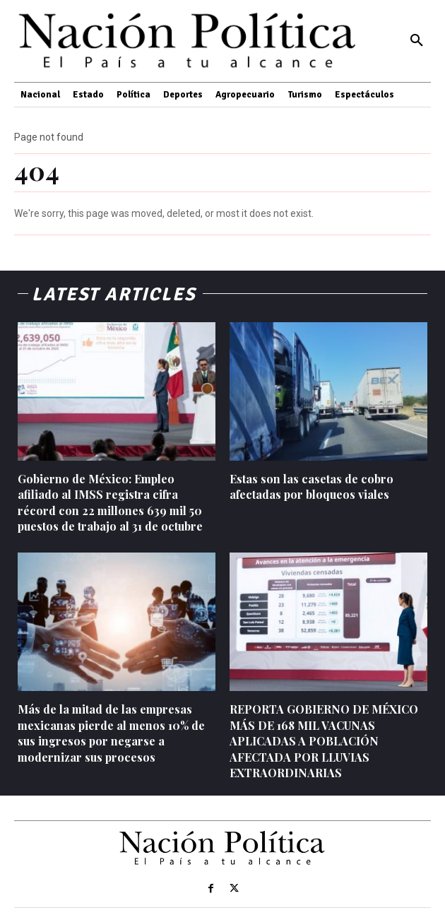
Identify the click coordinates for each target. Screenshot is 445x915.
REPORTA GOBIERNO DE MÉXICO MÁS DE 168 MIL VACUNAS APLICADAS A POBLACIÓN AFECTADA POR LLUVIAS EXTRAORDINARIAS (324, 741)
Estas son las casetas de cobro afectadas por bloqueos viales (311, 486)
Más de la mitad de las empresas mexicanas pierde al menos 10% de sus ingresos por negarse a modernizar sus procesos (111, 733)
